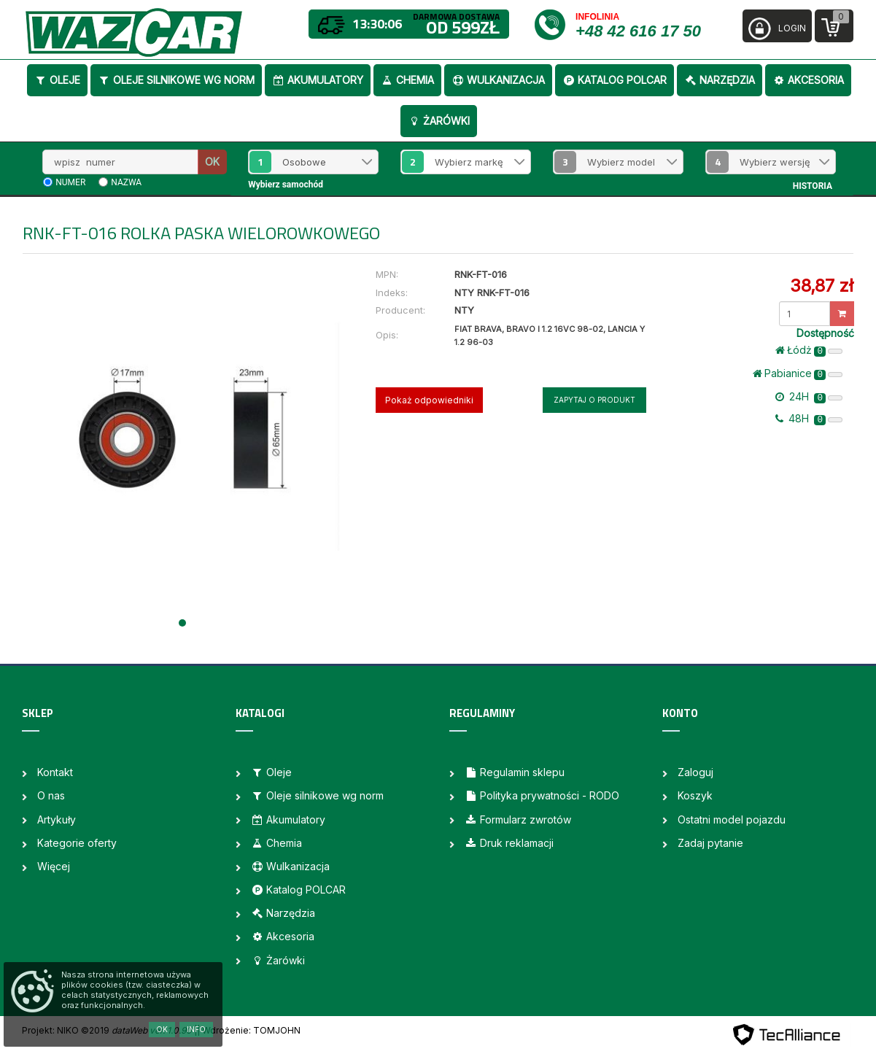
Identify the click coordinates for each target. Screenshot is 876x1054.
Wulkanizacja (498, 80)
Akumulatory (317, 80)
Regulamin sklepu (515, 772)
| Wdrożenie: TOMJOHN (249, 1030)
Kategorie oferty (77, 843)
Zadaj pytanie (710, 843)
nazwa (126, 182)
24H (808, 396)
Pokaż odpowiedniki (429, 400)
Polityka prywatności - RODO (542, 795)
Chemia (407, 80)
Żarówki (439, 121)
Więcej (53, 866)
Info (196, 1029)
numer (70, 182)
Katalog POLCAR (614, 80)
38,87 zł (821, 285)
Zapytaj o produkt (594, 399)
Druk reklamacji (509, 843)
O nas (51, 795)
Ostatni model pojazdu (732, 819)
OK (212, 161)
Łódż (808, 350)
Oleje (57, 80)
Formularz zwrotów (518, 819)
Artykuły (56, 819)
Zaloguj (695, 772)
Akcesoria (808, 80)
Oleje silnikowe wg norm (176, 80)
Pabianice (797, 373)
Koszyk (695, 795)
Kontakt (55, 772)
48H (808, 418)
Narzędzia (719, 80)
